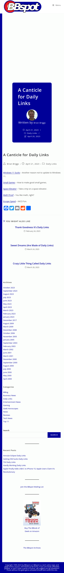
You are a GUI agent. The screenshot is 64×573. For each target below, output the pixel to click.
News (5, 411)
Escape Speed (9, 201)
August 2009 (8, 323)
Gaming (6, 405)
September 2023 (10, 291)
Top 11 (6, 421)
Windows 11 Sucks (11, 172)
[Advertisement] (32, 46)
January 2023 (8, 317)
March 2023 (8, 310)
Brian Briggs (13, 164)
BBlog (5, 392)
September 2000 (10, 362)
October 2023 (9, 287)
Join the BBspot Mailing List (32, 487)
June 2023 (7, 300)
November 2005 (10, 336)
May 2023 (7, 304)
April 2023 (7, 307)
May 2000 (7, 375)
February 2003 (9, 346)
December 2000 (10, 359)
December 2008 (10, 330)
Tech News (7, 418)
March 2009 (8, 326)
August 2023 (8, 294)
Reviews (6, 415)
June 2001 (7, 352)
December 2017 (10, 320)
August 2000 (8, 365)
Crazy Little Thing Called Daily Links (32, 263)
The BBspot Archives (32, 548)
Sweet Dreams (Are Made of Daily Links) (32, 245)
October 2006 (9, 333)
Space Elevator (10, 188)
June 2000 (7, 372)
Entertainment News (12, 402)
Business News (9, 395)
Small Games (9, 182)
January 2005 (8, 339)
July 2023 (7, 297)
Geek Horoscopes (10, 408)
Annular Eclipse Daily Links (14, 455)
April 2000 (7, 379)
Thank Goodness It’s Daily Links (32, 227)
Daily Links (32, 133)
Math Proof (8, 195)
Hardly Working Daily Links (14, 465)
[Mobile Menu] (56, 5)
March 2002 (8, 349)
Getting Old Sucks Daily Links (15, 459)
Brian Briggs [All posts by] (40, 122)
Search (6, 430)
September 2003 (10, 343)
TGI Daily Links (9, 462)
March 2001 (8, 356)
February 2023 (9, 313)
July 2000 (7, 369)
